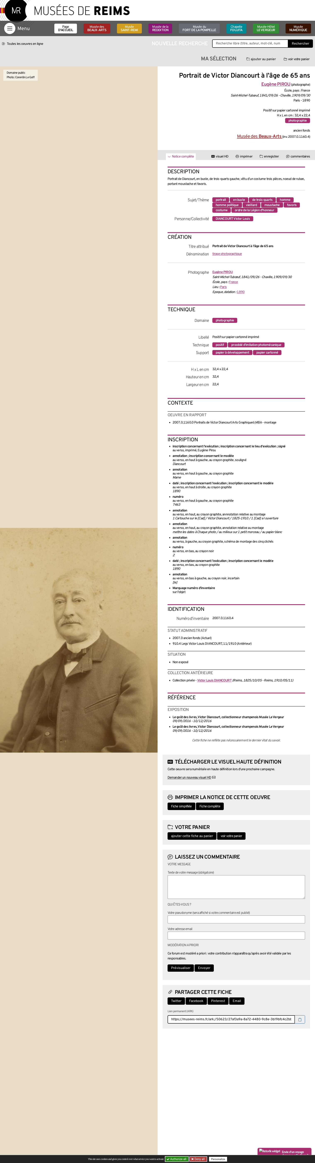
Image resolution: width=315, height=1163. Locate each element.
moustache (272, 205)
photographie (297, 121)
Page (65, 28)
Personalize (218, 1159)
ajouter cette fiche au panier (192, 836)
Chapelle (236, 28)
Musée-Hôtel (266, 28)
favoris (292, 205)
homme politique (227, 205)
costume (221, 210)
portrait (221, 200)
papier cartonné (267, 353)
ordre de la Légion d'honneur (254, 210)
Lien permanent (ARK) (180, 1011)
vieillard (251, 205)
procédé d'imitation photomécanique (256, 345)
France (233, 282)
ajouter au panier (261, 59)
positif (220, 345)
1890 (240, 292)
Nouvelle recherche (180, 43)
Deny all (199, 1159)
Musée (129, 28)
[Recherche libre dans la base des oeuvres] (250, 43)
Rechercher (300, 44)
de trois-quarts (262, 200)
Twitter (176, 1001)
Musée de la (160, 28)
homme (285, 200)
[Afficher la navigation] (9, 28)
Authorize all (176, 1159)
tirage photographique (227, 254)
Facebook (196, 1001)
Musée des (97, 28)
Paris (223, 287)
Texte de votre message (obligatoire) (191, 873)
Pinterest (218, 1001)
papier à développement (232, 353)
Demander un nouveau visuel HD (189, 778)
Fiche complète (209, 806)
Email (237, 1001)
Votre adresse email (180, 929)
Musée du (199, 28)
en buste (239, 200)
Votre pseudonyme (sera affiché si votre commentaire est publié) (209, 913)
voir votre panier (296, 59)
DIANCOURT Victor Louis (233, 219)
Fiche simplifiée (181, 806)
